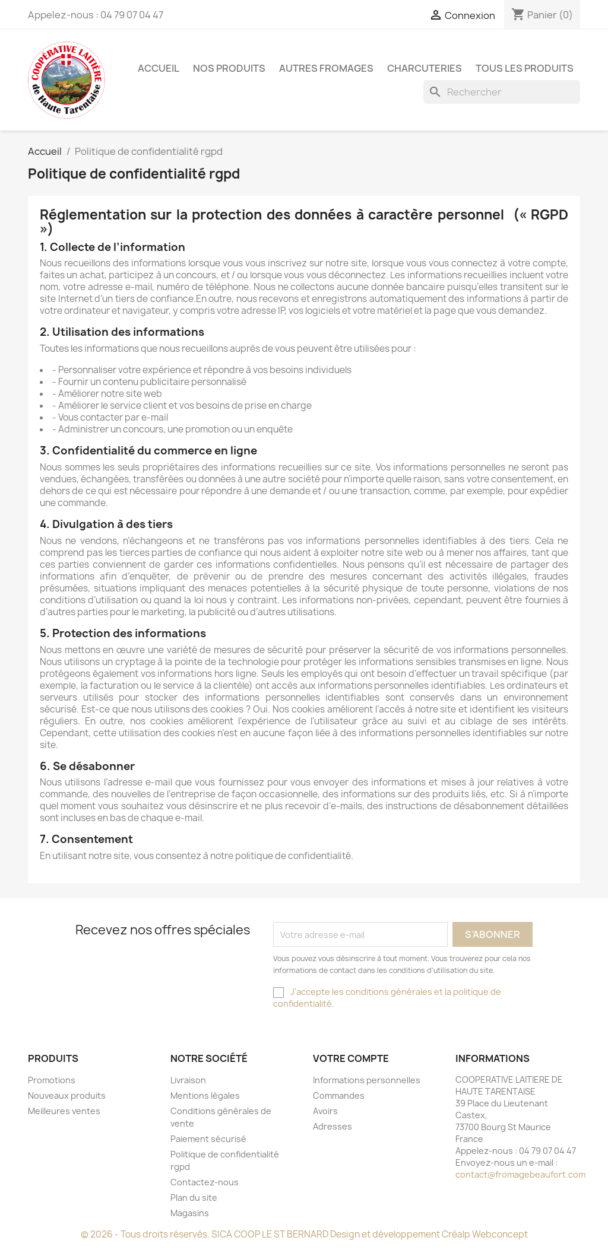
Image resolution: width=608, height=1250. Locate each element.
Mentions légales (205, 1095)
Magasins (189, 1213)
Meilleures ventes (64, 1111)
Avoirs (325, 1111)
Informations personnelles (366, 1080)
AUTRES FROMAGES (326, 68)
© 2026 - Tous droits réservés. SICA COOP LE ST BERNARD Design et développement (261, 1234)
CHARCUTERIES (424, 68)
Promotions (51, 1080)
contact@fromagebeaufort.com (520, 1174)
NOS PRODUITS (229, 68)
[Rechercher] (501, 92)
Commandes (339, 1095)
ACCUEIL (158, 68)
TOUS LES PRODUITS (525, 68)
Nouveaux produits (67, 1095)
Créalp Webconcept (485, 1234)
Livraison (188, 1080)
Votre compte (351, 1058)
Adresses (332, 1126)
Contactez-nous (204, 1182)
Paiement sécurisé (208, 1138)
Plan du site (193, 1197)
